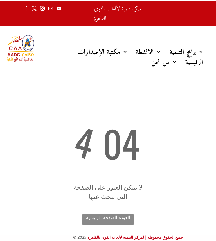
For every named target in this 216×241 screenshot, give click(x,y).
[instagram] (42, 9)
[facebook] (26, 9)
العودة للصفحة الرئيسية (108, 217)
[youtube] (58, 9)
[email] (50, 9)
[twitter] (34, 9)
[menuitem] (102, 52)
